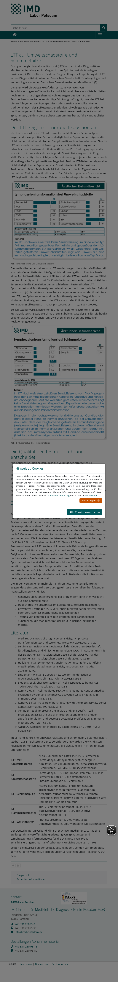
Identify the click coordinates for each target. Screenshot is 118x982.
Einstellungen (88, 500)
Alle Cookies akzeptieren (85, 512)
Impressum (91, 495)
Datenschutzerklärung (58, 495)
